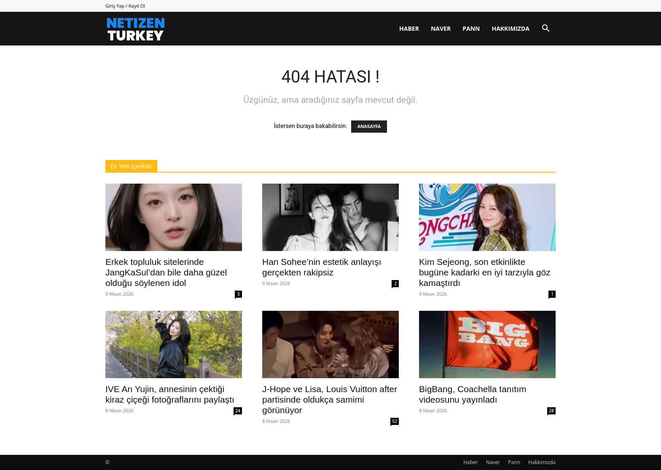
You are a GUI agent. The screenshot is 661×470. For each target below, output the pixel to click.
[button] (545, 29)
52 (394, 421)
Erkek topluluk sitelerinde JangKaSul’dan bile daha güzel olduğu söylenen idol (166, 272)
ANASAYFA (369, 126)
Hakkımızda (510, 28)
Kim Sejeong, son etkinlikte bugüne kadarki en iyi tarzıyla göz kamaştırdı (485, 272)
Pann (471, 28)
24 (238, 411)
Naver (441, 28)
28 (551, 411)
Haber (409, 28)
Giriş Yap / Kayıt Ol (125, 6)
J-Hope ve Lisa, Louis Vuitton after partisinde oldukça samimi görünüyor (329, 399)
